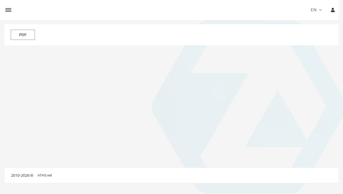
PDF (23, 35)
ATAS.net (45, 175)
